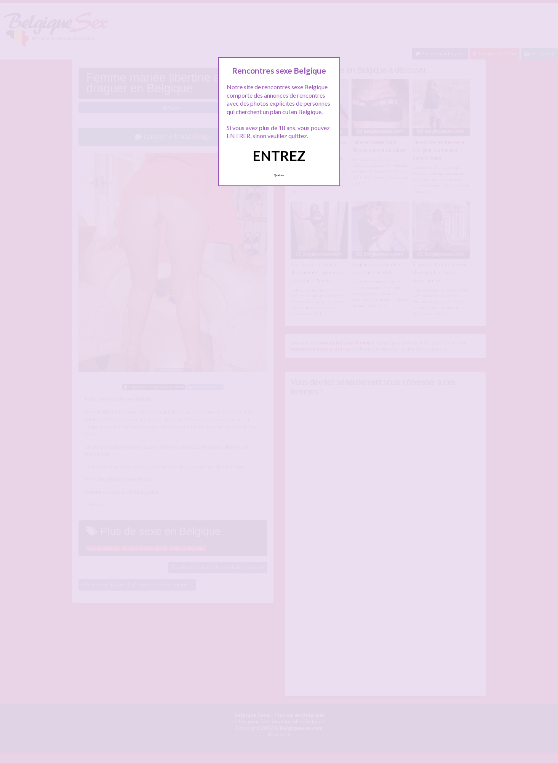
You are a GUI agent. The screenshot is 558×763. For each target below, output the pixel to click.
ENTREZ (279, 155)
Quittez (279, 175)
